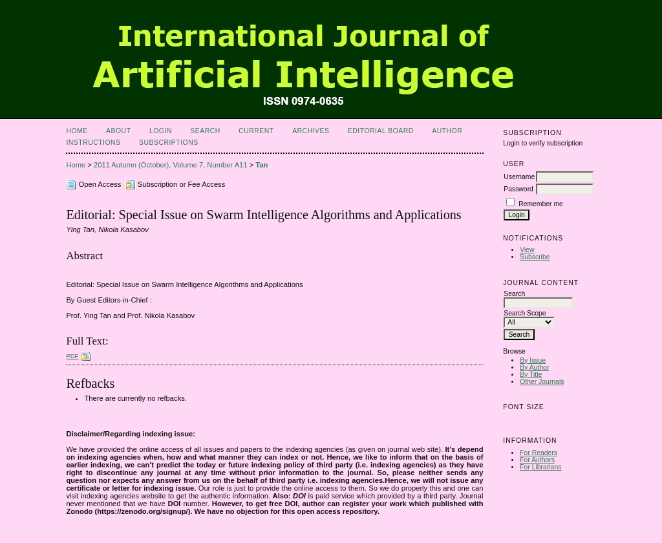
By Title (531, 374)
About (118, 130)
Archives (310, 130)
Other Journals (542, 381)
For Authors (537, 459)
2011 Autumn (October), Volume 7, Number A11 (171, 165)
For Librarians (540, 467)
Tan (261, 165)
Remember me (540, 204)
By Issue (533, 360)
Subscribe (535, 257)
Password (518, 189)
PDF (72, 355)
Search (205, 130)
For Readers (538, 452)
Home (76, 130)
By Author (534, 367)
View (527, 249)
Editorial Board (381, 130)
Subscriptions (168, 142)
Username (519, 176)
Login (160, 130)
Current (256, 130)
